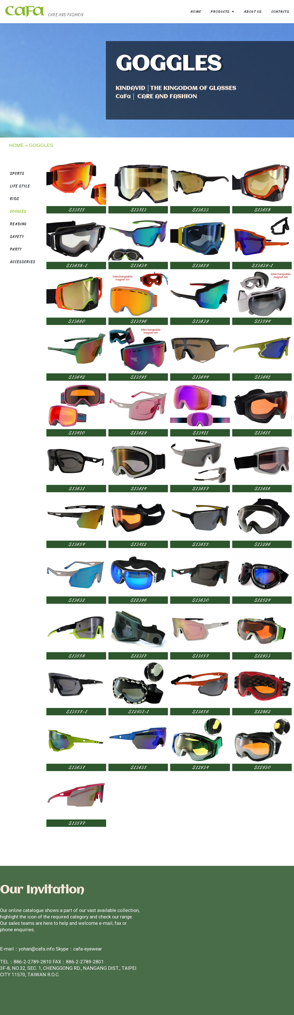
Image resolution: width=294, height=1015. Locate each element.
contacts (280, 11)
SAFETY (17, 236)
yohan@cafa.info (37, 949)
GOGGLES (18, 211)
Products (222, 11)
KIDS (14, 198)
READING (18, 224)
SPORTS (17, 173)
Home (195, 11)
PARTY (16, 249)
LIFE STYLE (20, 186)
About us (252, 11)
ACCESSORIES (22, 262)
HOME (16, 145)
